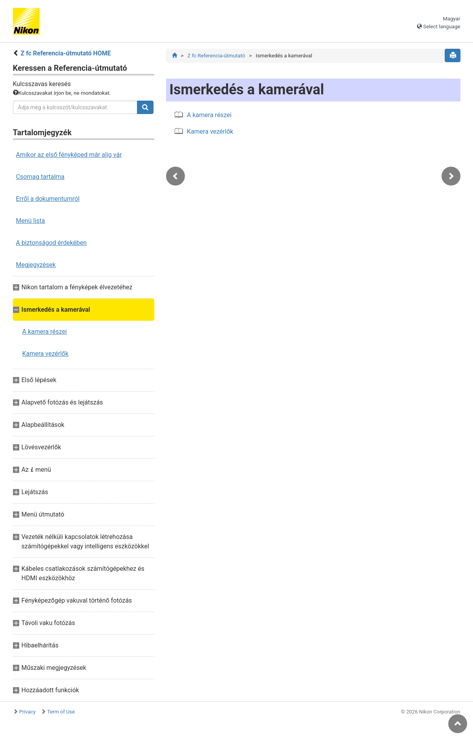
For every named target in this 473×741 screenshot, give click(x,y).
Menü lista (30, 220)
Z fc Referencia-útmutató (216, 56)
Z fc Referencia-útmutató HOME (65, 53)
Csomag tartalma (40, 176)
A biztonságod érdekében (51, 242)
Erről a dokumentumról (48, 198)
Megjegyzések (36, 264)
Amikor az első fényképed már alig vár (69, 154)
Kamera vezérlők (45, 353)
